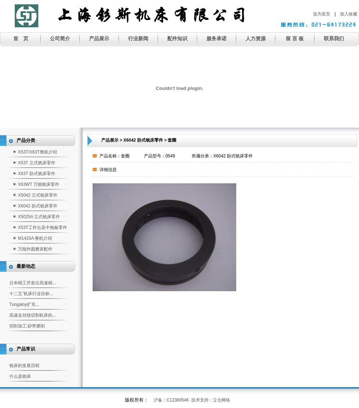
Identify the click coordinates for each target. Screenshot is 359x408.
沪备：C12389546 (171, 400)
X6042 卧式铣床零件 (37, 205)
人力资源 (256, 38)
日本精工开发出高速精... (32, 282)
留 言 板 (295, 38)
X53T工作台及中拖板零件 (42, 227)
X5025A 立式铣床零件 (39, 216)
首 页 (20, 38)
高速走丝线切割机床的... (32, 315)
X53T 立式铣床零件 (36, 162)
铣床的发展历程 (24, 365)
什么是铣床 (20, 376)
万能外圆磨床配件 (35, 249)
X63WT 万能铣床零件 (38, 184)
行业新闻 (138, 38)
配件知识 (177, 38)
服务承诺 (216, 38)
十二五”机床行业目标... (31, 293)
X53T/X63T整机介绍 (37, 152)
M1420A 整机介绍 (35, 238)
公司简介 (60, 38)
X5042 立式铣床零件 (37, 195)
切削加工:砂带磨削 (27, 326)
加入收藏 (348, 14)
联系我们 (334, 38)
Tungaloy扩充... (24, 304)
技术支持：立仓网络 (210, 400)
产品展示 (99, 38)
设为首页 (321, 14)
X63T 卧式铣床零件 (36, 173)
